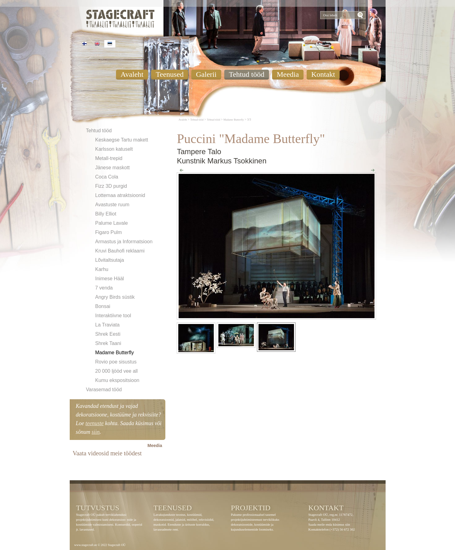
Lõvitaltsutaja (109, 260)
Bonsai (102, 306)
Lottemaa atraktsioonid (120, 195)
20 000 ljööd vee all (116, 371)
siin (96, 432)
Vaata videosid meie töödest (107, 453)
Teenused (170, 74)
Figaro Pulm (108, 232)
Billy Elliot (105, 213)
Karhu (102, 269)
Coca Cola (106, 176)
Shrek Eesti (108, 334)
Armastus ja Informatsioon (124, 241)
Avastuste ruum (112, 204)
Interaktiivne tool (113, 315)
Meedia (288, 74)
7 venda (104, 287)
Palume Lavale (111, 223)
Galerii (206, 74)
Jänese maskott (112, 167)
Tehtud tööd (246, 74)
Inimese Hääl (109, 278)
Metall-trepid (108, 158)
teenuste (94, 423)
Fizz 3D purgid (111, 186)
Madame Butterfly (114, 352)
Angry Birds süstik (115, 297)
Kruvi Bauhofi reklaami (120, 250)
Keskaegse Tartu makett (121, 139)
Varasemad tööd (104, 389)
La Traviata (107, 324)
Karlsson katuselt (114, 149)
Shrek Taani (108, 343)
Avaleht (132, 74)
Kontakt (323, 74)
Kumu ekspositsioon (117, 380)
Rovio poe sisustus (116, 361)
